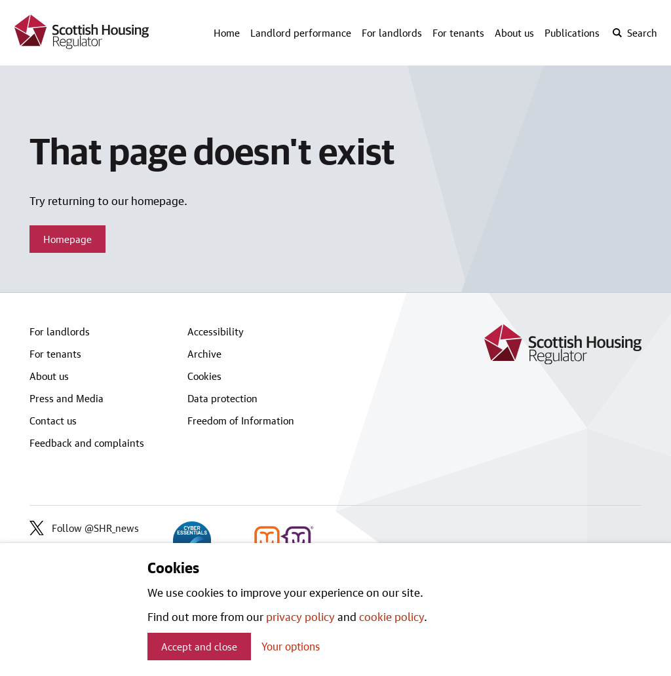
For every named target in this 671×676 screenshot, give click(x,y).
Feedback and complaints (86, 443)
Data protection (222, 398)
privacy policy (300, 616)
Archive (204, 354)
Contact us (53, 420)
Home (227, 33)
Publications (572, 33)
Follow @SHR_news (84, 528)
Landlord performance (300, 33)
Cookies (204, 376)
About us (514, 33)
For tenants (458, 33)
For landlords (392, 33)
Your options (290, 646)
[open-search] (634, 33)
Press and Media (66, 398)
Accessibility (215, 331)
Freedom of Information (240, 420)
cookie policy (391, 616)
